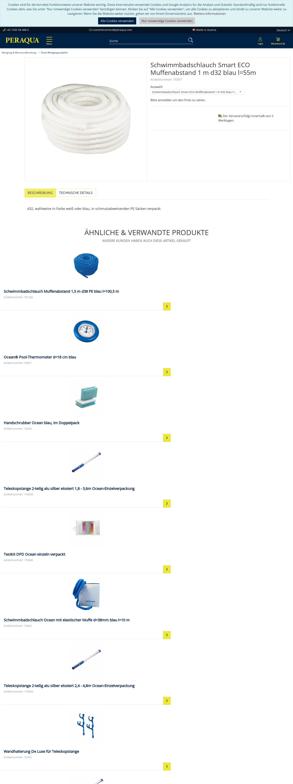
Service (125, 724)
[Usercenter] (260, 40)
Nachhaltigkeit (71, 737)
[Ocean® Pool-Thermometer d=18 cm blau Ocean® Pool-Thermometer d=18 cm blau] (110, 274)
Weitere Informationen (210, 14)
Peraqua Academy (133, 728)
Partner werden (131, 733)
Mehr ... (242, 755)
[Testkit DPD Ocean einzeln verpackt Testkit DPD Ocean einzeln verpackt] (38, 348)
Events (124, 737)
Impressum (187, 728)
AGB (182, 733)
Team (65, 728)
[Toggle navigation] (49, 38)
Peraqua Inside (72, 724)
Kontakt (184, 724)
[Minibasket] (277, 40)
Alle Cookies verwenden (117, 21)
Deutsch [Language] (283, 30)
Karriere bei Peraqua (76, 746)
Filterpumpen (246, 737)
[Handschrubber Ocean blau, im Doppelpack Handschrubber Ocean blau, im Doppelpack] (182, 274)
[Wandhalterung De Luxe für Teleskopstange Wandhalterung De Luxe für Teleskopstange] (255, 351)
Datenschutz (188, 737)
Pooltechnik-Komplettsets (255, 733)
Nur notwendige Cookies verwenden (167, 21)
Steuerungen (246, 751)
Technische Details (76, 192)
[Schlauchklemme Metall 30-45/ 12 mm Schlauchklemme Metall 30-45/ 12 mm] (182, 425)
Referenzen (69, 742)
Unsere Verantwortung (77, 733)
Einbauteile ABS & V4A (252, 724)
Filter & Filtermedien (251, 728)
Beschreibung (40, 192)
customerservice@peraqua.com (112, 30)
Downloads (128, 742)
